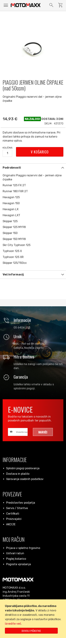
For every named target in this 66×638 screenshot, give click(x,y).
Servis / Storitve (17, 508)
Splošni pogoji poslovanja (22, 468)
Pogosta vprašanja (18, 564)
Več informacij (13, 274)
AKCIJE (10, 524)
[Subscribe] (43, 432)
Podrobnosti (12, 167)
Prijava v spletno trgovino (23, 548)
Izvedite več (13, 623)
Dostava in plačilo (17, 473)
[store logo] (25, 5)
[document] (33, 619)
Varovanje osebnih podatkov (24, 479)
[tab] (33, 167)
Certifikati (12, 513)
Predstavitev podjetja (20, 502)
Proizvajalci (13, 519)
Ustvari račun (15, 553)
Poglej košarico (16, 558)
